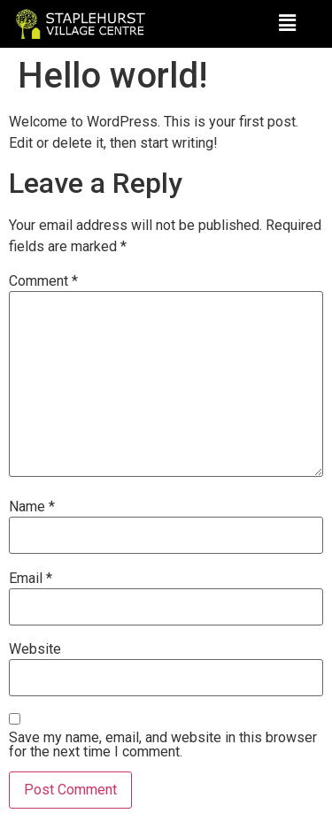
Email (30, 579)
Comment (43, 281)
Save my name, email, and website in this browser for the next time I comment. (163, 745)
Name (32, 507)
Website (35, 649)
